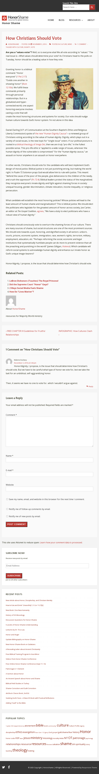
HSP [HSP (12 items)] (17, 738)
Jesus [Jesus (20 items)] (27, 738)
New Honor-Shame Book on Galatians (20, 644)
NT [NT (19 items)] (66, 738)
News (70, 44)
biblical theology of (31, 144)
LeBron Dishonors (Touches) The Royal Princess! (33, 280)
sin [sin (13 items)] (73, 744)
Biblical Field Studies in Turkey (17, 683)
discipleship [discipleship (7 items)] (10, 732)
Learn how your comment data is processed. (61, 542)
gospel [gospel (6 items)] (55, 732)
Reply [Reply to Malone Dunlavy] (91, 386)
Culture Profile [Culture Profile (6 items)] (74, 726)
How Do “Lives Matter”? (21, 291)
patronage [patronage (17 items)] (79, 738)
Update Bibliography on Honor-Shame (21, 639)
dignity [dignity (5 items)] (82, 726)
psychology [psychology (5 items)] (89, 738)
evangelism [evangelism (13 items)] (29, 732)
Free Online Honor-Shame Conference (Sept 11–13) (26, 664)
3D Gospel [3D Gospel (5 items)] (14, 726)
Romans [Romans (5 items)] (49, 744)
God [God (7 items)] (50, 732)
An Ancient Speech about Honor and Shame (23, 678)
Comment (11, 414)
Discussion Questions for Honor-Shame (21, 620)
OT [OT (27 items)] (70, 738)
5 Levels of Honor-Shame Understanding (22, 625)
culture (20, 47)
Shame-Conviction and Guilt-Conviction (21, 688)
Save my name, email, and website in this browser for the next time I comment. (46, 499)
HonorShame (18, 308)
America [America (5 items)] (21, 726)
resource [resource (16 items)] (26, 744)
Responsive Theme (89, 767)
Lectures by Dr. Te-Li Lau (15, 630)
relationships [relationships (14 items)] (13, 744)
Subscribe (14, 576)
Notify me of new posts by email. (24, 516)
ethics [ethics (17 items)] (19, 732)
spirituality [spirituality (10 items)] (81, 744)
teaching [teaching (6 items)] (9, 751)
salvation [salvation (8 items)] (56, 744)
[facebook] (9, 768)
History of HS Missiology (15, 615)
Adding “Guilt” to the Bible (16, 703)
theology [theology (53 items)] (20, 750)
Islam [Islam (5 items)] (21, 738)
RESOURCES (76, 20)
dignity (27, 47)
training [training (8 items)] (31, 751)
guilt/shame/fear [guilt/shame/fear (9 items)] (65, 732)
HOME (51, 20)
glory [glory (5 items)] (46, 732)
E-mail (9, 470)
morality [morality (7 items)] (56, 738)
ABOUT (91, 20)
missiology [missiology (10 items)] (48, 738)
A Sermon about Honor (15, 674)
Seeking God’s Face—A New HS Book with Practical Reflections (30, 698)
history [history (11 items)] (76, 732)
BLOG (61, 20)
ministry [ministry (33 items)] (36, 738)
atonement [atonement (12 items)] (30, 725)
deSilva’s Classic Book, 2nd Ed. (17, 693)
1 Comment (81, 44)
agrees (40, 211)
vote (33, 47)
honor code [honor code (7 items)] (10, 738)
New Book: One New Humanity (18, 610)
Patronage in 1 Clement (15, 669)
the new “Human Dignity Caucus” (51, 133)
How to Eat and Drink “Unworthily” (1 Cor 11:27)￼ (24, 605)
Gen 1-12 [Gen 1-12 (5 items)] (42, 732)
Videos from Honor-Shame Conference (21, 659)
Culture (63, 44)
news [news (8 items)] (61, 738)
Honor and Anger (12, 634)
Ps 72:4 (35, 179)
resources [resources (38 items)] (39, 744)
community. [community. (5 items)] (52, 726)
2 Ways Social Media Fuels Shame (26, 288)
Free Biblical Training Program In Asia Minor (22, 654)
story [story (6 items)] (88, 744)
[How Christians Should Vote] (40, 44)
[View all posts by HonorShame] (12, 44)
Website (10, 484)
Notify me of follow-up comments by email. (29, 509)
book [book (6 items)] (46, 726)
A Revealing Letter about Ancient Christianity (23, 649)
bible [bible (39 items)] (39, 725)
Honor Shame (11, 23)
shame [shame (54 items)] (66, 743)
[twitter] (4, 768)
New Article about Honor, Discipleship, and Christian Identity (29, 600)
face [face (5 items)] (36, 732)
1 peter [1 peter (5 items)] (8, 726)
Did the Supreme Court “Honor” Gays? (28, 284)
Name (9, 455)
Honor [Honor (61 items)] (85, 731)
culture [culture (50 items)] (63, 725)
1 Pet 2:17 (21, 76)
